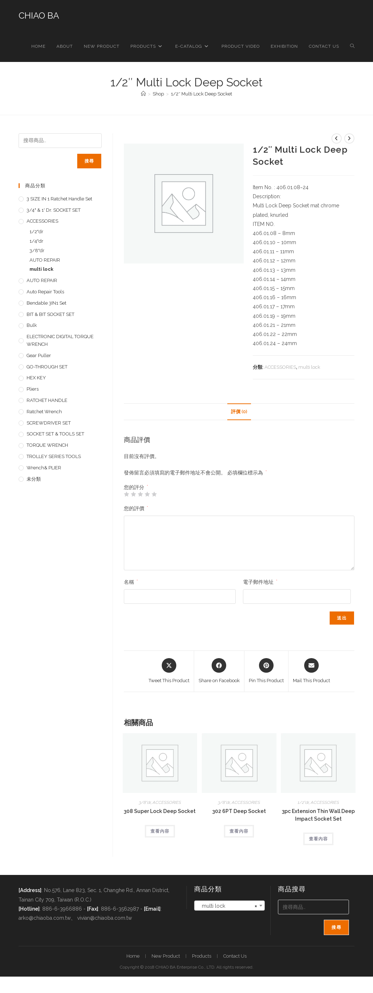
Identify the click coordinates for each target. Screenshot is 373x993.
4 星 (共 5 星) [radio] (147, 494)
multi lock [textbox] (227, 906)
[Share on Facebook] (219, 671)
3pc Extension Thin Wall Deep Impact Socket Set (318, 815)
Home (133, 956)
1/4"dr (36, 241)
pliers (33, 389)
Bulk (32, 325)
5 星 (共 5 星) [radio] (154, 494)
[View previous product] (336, 138)
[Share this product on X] (169, 671)
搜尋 (89, 161)
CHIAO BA (39, 15)
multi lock (309, 367)
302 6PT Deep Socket (239, 811)
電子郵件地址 (260, 582)
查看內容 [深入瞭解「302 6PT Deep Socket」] (238, 831)
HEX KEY (36, 377)
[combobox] (229, 905)
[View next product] (349, 138)
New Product (166, 956)
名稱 (131, 582)
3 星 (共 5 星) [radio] (140, 494)
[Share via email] (311, 671)
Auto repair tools (45, 291)
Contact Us (235, 956)
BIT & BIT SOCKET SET (50, 314)
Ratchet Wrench (44, 411)
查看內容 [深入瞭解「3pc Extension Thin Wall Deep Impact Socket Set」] (318, 838)
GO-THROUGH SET (47, 367)
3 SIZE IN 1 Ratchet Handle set (59, 199)
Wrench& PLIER (44, 467)
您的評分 (136, 487)
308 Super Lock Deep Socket (160, 811)
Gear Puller (39, 355)
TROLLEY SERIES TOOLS (54, 456)
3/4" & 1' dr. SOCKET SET (54, 210)
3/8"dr (145, 802)
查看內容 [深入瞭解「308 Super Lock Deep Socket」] (159, 831)
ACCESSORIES (280, 367)
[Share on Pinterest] (266, 671)
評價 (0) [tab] (239, 411)
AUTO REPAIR (45, 260)
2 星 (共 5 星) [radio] (133, 494)
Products (201, 956)
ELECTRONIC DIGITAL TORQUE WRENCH (60, 340)
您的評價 (136, 508)
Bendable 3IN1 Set (46, 303)
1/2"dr (303, 802)
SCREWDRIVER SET (49, 423)
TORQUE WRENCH (47, 445)
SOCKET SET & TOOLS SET (55, 434)
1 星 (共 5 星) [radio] (126, 494)
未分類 (34, 479)
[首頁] (143, 94)
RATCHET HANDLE (47, 400)
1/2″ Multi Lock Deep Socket (201, 94)
